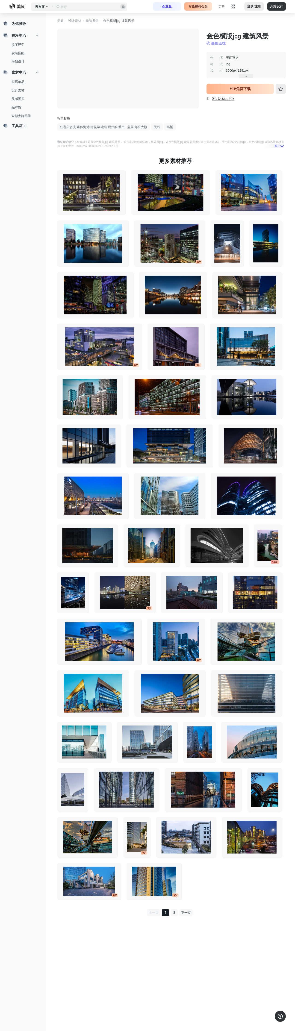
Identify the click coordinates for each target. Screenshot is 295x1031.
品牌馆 (16, 107)
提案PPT (18, 44)
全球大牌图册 (21, 116)
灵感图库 (18, 99)
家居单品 (18, 81)
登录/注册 (254, 6)
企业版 (167, 6)
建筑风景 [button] (92, 21)
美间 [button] (60, 21)
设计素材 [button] (74, 21)
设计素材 (18, 90)
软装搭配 (18, 53)
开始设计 (276, 6)
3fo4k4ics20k (223, 98)
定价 (221, 6)
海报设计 (18, 61)
